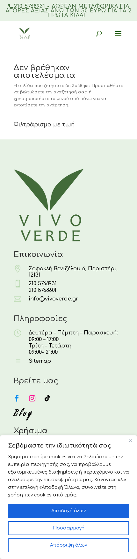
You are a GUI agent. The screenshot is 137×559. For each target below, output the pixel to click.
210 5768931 (43, 283)
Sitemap (40, 361)
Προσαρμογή (68, 528)
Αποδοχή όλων (68, 510)
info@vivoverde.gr (53, 299)
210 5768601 (42, 290)
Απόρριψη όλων (68, 545)
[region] (68, 497)
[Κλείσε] (130, 440)
